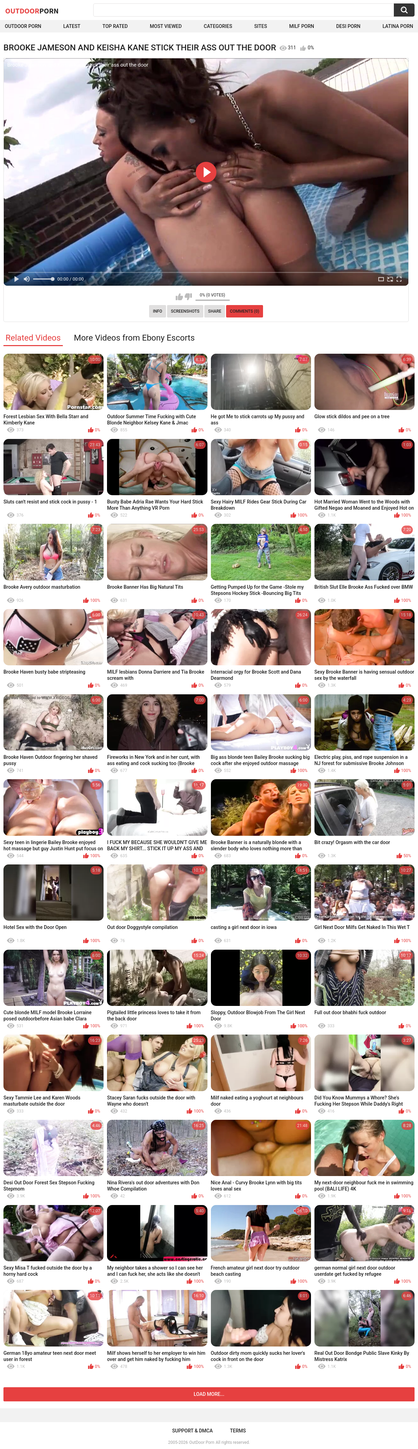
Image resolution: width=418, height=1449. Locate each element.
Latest (71, 26)
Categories (218, 26)
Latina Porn (397, 26)
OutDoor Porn (201, 1442)
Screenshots (185, 311)
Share (214, 311)
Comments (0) (244, 311)
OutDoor (32, 11)
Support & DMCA (192, 1430)
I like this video (179, 296)
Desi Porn (348, 26)
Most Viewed (166, 26)
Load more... (209, 1394)
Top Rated (115, 26)
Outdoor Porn (23, 26)
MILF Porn (301, 26)
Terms (238, 1430)
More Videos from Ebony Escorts (134, 338)
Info (157, 311)
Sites (260, 26)
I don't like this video (188, 296)
